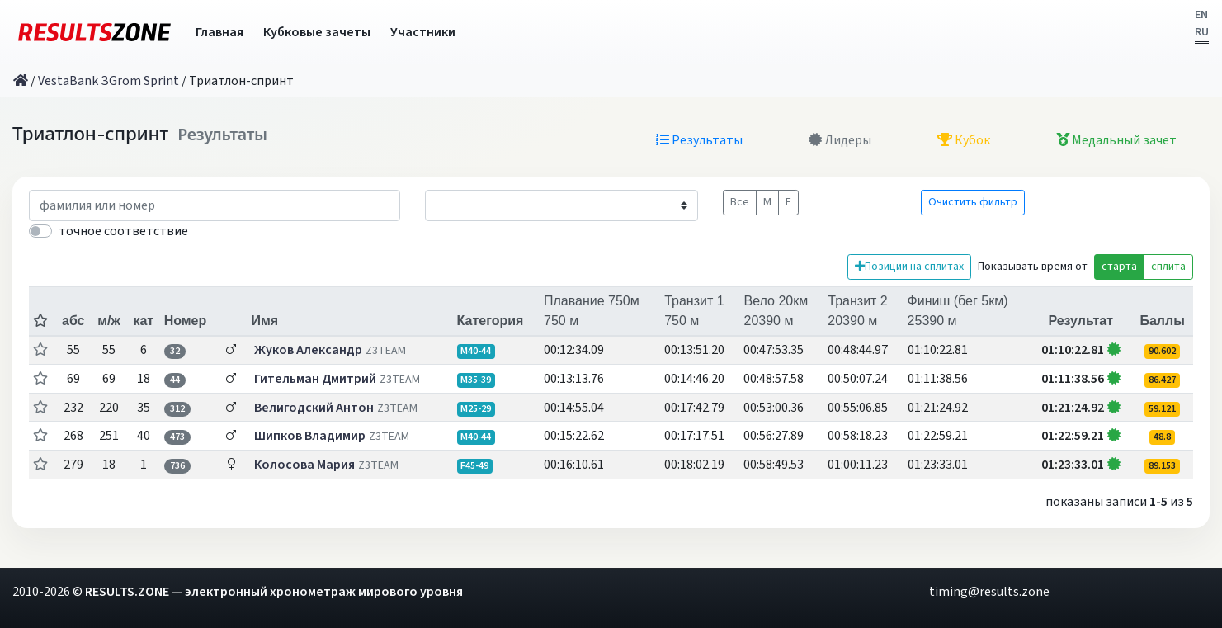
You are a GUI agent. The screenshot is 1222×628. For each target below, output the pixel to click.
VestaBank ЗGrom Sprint (108, 81)
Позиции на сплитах (909, 266)
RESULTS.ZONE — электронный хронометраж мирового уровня (274, 592)
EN (1201, 15)
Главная (219, 32)
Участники (422, 32)
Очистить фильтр (972, 202)
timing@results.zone (989, 592)
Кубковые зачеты (316, 32)
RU (1202, 32)
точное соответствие (123, 231)
